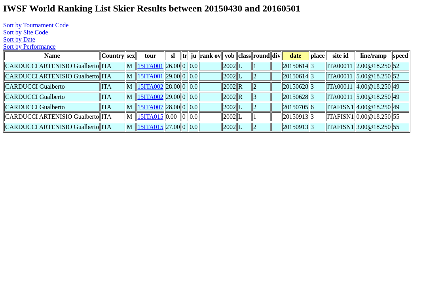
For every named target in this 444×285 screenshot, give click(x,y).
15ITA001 (150, 66)
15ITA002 (150, 86)
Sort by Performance (29, 46)
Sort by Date (19, 39)
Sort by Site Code (25, 32)
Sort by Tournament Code (35, 25)
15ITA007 (150, 107)
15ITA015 (150, 116)
